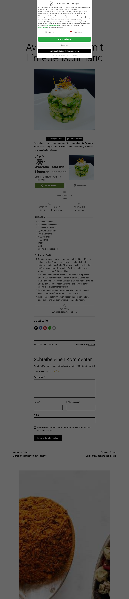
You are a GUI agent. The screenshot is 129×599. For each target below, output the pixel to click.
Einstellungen (42, 26)
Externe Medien (76, 31)
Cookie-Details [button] (55, 54)
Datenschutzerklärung (52, 24)
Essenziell (49, 31)
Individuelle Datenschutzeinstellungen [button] (64, 50)
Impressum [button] (74, 54)
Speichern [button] (64, 44)
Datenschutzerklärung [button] (65, 54)
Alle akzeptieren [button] (64, 38)
